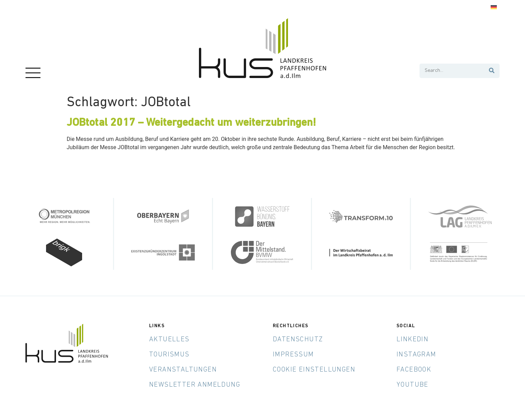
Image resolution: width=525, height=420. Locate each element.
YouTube (412, 385)
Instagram (416, 354)
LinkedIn (412, 339)
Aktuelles (169, 339)
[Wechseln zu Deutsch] (493, 7)
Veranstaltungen (183, 369)
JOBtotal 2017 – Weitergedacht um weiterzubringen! (191, 123)
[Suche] (492, 71)
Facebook (413, 369)
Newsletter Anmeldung (194, 385)
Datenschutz (298, 339)
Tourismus (169, 354)
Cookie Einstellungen (314, 369)
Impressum (293, 354)
